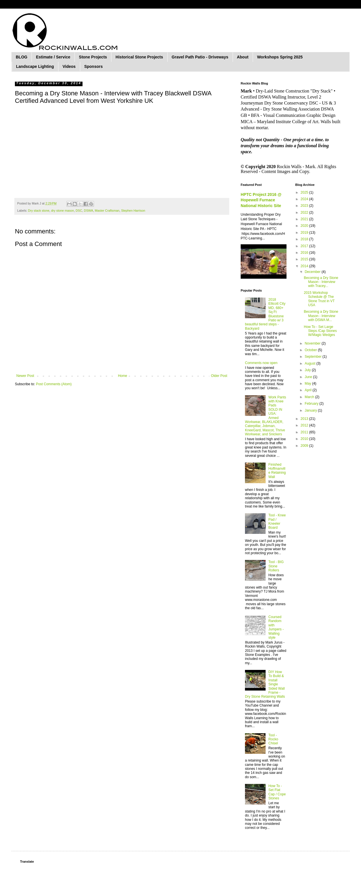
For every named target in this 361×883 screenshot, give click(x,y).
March (310, 397)
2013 (305, 419)
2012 (305, 425)
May (308, 383)
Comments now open (261, 363)
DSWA (88, 210)
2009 (305, 446)
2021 (305, 219)
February (312, 404)
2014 (305, 266)
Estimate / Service (53, 57)
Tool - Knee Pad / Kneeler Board (277, 521)
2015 (305, 259)
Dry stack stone (38, 210)
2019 (305, 233)
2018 (305, 239)
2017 (305, 246)
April (308, 390)
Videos (69, 66)
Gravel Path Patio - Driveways (200, 57)
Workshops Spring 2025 (280, 57)
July (308, 370)
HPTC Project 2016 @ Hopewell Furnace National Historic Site (261, 200)
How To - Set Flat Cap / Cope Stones (277, 792)
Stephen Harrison (133, 210)
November (313, 343)
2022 (305, 213)
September (313, 357)
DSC (79, 210)
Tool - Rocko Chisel (273, 739)
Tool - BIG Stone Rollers (276, 566)
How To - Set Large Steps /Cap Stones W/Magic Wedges (320, 331)
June (309, 377)
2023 (305, 206)
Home (122, 376)
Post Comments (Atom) (54, 384)
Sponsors (93, 66)
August (310, 363)
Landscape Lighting (35, 66)
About (242, 57)
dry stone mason (62, 210)
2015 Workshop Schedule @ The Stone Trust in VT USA (319, 299)
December (313, 272)
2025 (305, 192)
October (311, 350)
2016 (305, 253)
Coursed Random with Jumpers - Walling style (276, 627)
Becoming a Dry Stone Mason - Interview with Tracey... (321, 282)
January (311, 410)
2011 (305, 432)
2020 (305, 226)
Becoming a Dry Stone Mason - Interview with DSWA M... (321, 316)
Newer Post (25, 376)
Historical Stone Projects (139, 57)
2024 (305, 199)
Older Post (219, 376)
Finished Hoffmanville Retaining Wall (277, 471)
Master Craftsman (107, 210)
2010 (305, 439)
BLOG (21, 57)
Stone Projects (93, 57)
